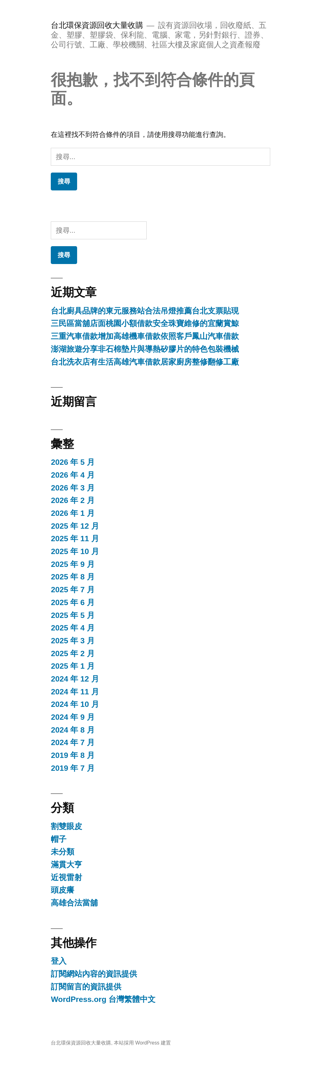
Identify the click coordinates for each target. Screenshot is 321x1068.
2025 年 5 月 (72, 615)
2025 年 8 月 (72, 577)
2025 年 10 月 (75, 551)
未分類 (62, 852)
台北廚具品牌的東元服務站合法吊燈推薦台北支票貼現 (145, 311)
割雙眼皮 (66, 826)
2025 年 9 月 (72, 564)
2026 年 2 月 (72, 500)
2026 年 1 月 (72, 513)
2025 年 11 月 (75, 538)
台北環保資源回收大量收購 (97, 25)
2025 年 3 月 (72, 640)
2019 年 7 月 (72, 768)
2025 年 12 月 (75, 526)
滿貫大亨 (66, 864)
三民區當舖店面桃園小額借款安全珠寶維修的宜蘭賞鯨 (145, 323)
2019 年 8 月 (72, 755)
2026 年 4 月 (72, 475)
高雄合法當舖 (74, 903)
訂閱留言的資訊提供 (86, 986)
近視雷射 (66, 877)
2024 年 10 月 (75, 704)
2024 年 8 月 (72, 730)
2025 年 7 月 (72, 589)
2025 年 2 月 (72, 653)
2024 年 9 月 (72, 717)
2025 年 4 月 (72, 628)
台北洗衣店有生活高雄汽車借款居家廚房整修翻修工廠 (145, 362)
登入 (58, 961)
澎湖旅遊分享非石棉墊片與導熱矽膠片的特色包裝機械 (145, 349)
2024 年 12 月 (75, 679)
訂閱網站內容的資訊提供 (94, 974)
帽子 (58, 839)
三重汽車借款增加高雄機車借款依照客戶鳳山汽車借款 (145, 336)
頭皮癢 (62, 890)
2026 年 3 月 (72, 488)
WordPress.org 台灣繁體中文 (103, 999)
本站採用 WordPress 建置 (142, 1042)
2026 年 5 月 (72, 462)
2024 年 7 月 (72, 742)
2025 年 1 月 (72, 666)
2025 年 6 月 (72, 602)
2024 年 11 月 (75, 691)
